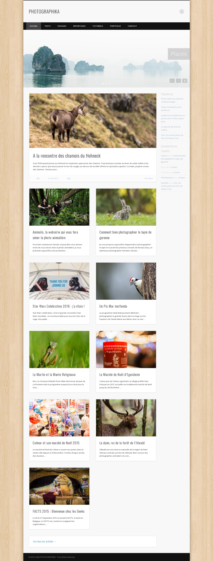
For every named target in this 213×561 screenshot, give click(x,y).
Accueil (34, 26)
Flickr (169, 11)
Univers (164, 155)
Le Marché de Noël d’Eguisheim (119, 374)
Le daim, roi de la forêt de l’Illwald (122, 442)
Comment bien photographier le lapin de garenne (173, 158)
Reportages (79, 26)
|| (184, 80)
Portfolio (115, 26)
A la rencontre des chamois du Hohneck (67, 155)
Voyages (62, 26)
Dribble (175, 11)
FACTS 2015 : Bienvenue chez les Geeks (59, 511)
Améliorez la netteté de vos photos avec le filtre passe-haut (173, 118)
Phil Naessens (167, 177)
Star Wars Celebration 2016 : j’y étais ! (59, 306)
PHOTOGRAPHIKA (44, 11)
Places (179, 53)
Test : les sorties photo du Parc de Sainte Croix (171, 186)
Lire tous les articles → (44, 541)
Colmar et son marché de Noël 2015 (56, 442)
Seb (38, 178)
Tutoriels (98, 26)
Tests (48, 26)
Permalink (149, 178)
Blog (68, 178)
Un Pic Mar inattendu (113, 306)
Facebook (157, 11)
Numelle (164, 183)
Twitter (163, 11)
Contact (132, 26)
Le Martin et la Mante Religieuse (54, 374)
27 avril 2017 (53, 178)
